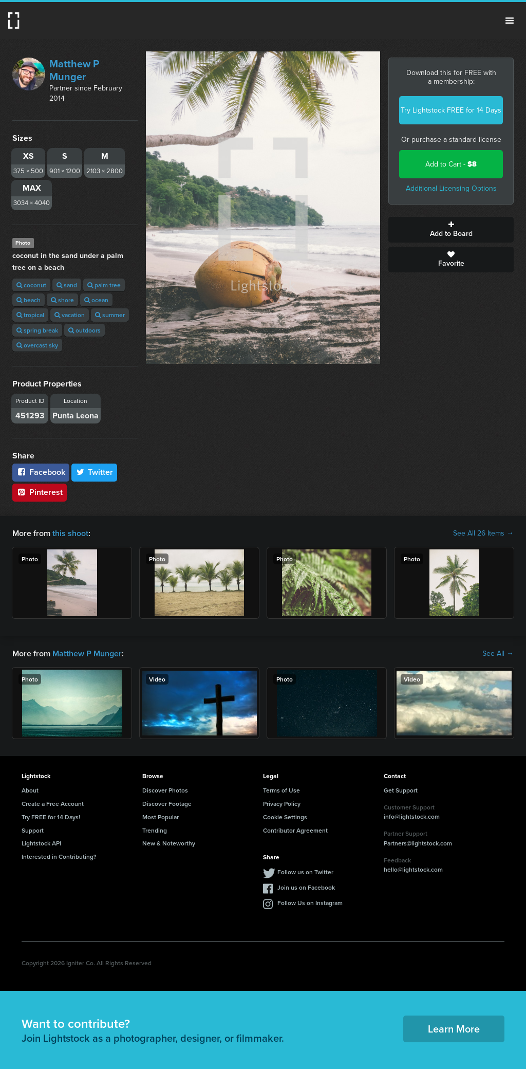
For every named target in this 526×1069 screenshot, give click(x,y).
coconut (31, 285)
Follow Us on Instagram (310, 902)
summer (110, 314)
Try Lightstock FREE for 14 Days (451, 110)
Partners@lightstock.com (418, 843)
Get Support (401, 790)
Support (33, 830)
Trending (154, 830)
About (30, 790)
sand (67, 285)
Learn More (454, 1028)
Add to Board (451, 229)
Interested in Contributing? (59, 856)
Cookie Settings (285, 817)
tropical (30, 314)
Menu (509, 20)
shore (62, 300)
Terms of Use (281, 790)
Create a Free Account (53, 803)
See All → (498, 654)
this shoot (70, 533)
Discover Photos (165, 790)
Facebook (40, 472)
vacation (69, 314)
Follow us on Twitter (305, 872)
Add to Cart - (451, 164)
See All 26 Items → (483, 533)
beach (28, 300)
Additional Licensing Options (451, 188)
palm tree (104, 285)
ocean (96, 300)
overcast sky (37, 345)
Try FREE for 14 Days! (51, 817)
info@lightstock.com (412, 816)
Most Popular (160, 817)
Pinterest (39, 492)
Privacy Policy (281, 803)
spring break (37, 330)
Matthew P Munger (74, 70)
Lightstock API (41, 843)
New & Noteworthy (168, 843)
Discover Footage (167, 803)
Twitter (95, 472)
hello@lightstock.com (413, 869)
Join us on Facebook (306, 887)
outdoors (84, 330)
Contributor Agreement (295, 830)
